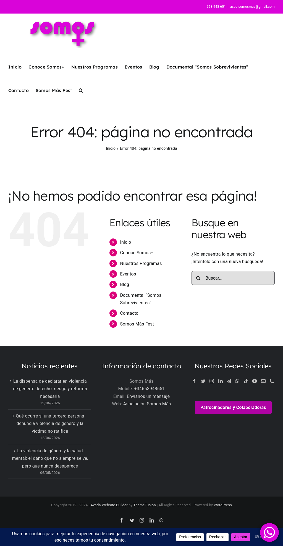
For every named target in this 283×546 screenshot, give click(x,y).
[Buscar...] (233, 278)
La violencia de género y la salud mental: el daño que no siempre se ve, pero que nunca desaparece (50, 458)
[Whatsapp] (237, 381)
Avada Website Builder (109, 505)
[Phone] (272, 381)
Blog (124, 284)
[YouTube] (254, 381)
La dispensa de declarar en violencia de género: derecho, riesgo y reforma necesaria (50, 389)
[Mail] (263, 381)
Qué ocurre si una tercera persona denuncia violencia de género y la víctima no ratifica (50, 423)
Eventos (128, 274)
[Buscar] (198, 278)
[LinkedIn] (220, 381)
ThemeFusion (144, 505)
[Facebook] (194, 381)
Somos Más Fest (137, 324)
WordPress (223, 505)
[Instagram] (211, 381)
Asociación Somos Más (147, 403)
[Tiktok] (246, 381)
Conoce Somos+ (136, 252)
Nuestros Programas (141, 263)
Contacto (129, 313)
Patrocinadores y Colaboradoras (233, 407)
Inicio (125, 242)
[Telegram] (229, 381)
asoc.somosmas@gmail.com (252, 7)
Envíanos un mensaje (148, 396)
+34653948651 (149, 388)
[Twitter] (203, 381)
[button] (81, 90)
